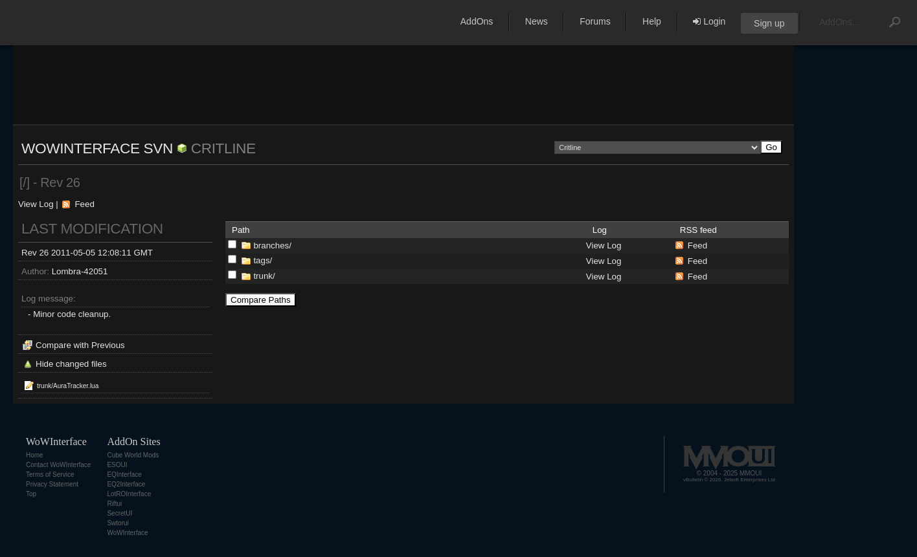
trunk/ (264, 276)
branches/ (272, 245)
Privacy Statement (52, 484)
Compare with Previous (80, 345)
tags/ (262, 260)
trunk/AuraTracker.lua (67, 385)
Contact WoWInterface (58, 464)
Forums (595, 21)
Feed (84, 204)
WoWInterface (127, 532)
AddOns (476, 21)
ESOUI (117, 464)
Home (34, 455)
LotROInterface (129, 493)
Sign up (769, 23)
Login (709, 21)
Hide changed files (71, 364)
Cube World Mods (133, 455)
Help (651, 21)
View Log (36, 204)
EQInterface (124, 474)
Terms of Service (50, 474)
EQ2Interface (126, 484)
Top (31, 493)
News (536, 21)
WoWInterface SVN (97, 148)
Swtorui (117, 523)
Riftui (114, 503)
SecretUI (119, 513)
